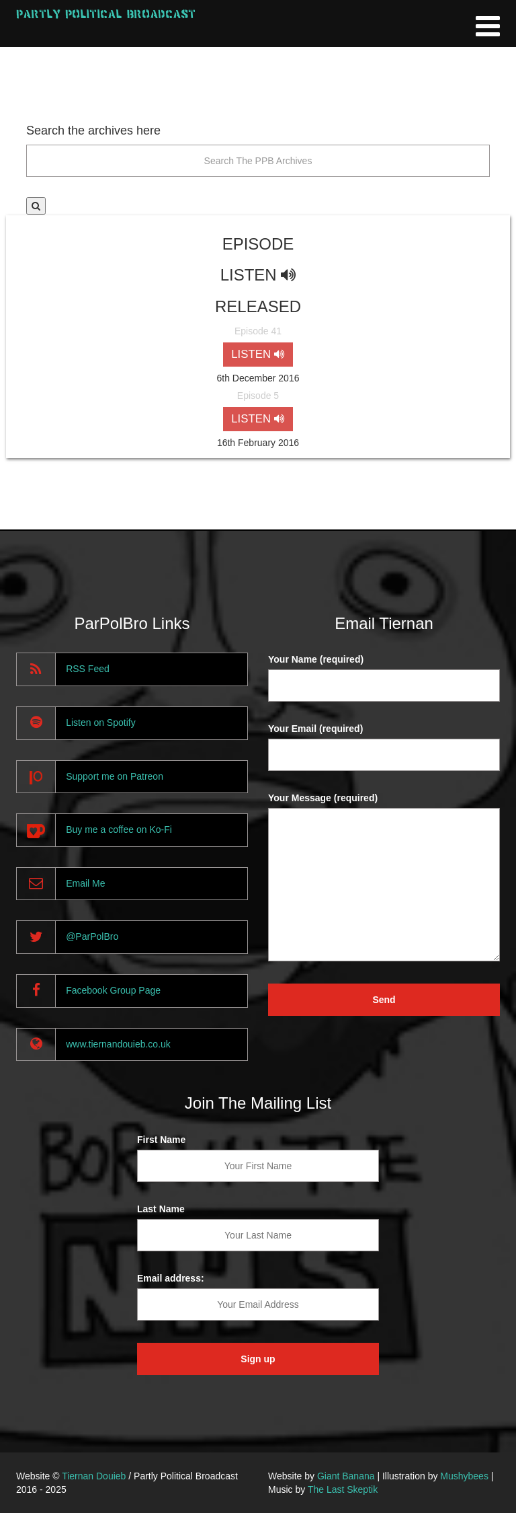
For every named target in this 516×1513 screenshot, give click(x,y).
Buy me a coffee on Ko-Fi (119, 829)
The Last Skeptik (343, 1489)
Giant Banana (346, 1476)
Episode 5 (258, 395)
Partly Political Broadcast (106, 13)
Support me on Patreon (114, 776)
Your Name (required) (315, 659)
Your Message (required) (323, 797)
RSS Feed (88, 668)
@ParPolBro (92, 936)
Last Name (161, 1209)
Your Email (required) (315, 728)
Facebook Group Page (113, 990)
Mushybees (464, 1476)
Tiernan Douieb (94, 1476)
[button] (36, 206)
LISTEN (257, 354)
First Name (161, 1139)
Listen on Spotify (101, 722)
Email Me (85, 883)
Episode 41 (258, 331)
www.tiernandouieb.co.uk (118, 1044)
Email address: (170, 1278)
